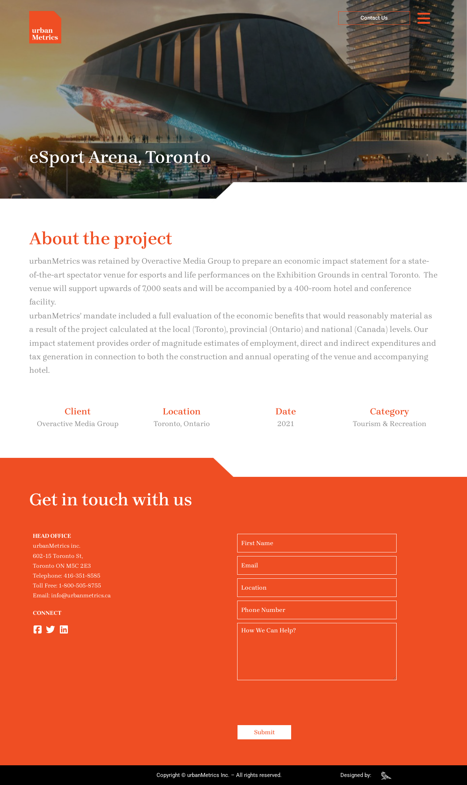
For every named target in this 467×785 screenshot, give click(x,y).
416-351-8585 (81, 575)
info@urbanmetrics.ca (81, 595)
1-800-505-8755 (80, 585)
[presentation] (292, 698)
